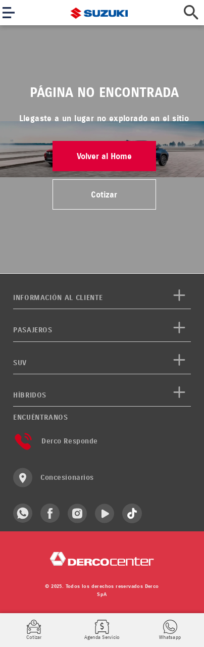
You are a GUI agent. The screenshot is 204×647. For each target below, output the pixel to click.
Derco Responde (55, 441)
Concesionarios (53, 477)
